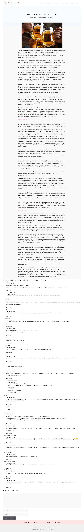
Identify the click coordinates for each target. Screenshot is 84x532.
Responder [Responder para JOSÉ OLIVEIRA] (9, 378)
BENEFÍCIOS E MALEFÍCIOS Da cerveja (42, 14)
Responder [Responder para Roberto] (9, 361)
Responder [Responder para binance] (9, 487)
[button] (77, 3)
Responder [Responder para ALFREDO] (9, 352)
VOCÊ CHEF (57, 3)
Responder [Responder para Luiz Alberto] (9, 459)
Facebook (48, 522)
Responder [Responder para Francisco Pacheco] (9, 468)
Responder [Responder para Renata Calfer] (9, 477)
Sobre (49, 527)
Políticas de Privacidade (38, 527)
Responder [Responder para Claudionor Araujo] (9, 433)
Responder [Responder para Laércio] (9, 451)
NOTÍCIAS (42, 3)
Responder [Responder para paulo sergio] (9, 316)
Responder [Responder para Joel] (9, 404)
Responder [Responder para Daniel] (9, 307)
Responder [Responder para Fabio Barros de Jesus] (9, 442)
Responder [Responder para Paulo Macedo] (9, 335)
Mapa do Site (45, 527)
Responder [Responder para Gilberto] (9, 325)
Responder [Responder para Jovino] (9, 290)
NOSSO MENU (49, 3)
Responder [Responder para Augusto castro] (9, 423)
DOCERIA (73, 3)
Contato (31, 527)
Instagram (27, 522)
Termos (52, 527)
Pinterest (58, 522)
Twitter (37, 522)
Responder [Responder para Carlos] (9, 344)
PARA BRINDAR (65, 3)
